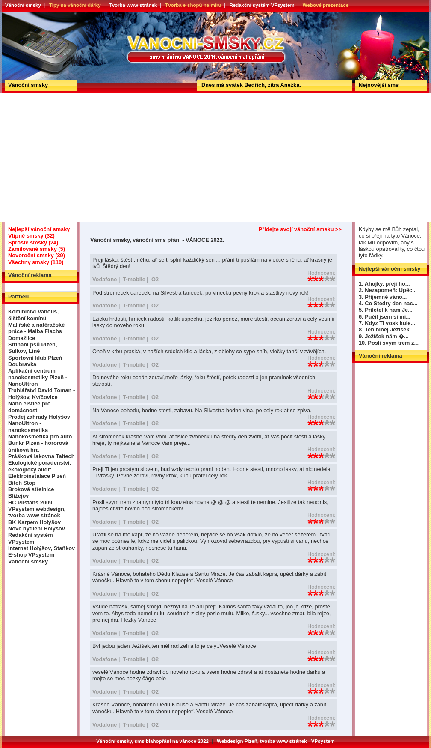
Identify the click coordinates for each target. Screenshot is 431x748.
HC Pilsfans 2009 (30, 502)
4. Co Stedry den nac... (388, 303)
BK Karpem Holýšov (34, 522)
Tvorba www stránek (133, 5)
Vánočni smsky (28, 561)
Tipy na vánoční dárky (75, 5)
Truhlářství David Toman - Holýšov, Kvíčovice (41, 393)
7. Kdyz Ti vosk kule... (387, 323)
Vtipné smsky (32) (31, 235)
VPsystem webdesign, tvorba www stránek (36, 512)
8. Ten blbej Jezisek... (386, 329)
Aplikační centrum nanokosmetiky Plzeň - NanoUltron (37, 377)
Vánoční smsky (23, 5)
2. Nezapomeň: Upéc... (388, 290)
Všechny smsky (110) (35, 262)
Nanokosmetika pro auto (40, 436)
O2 (155, 279)
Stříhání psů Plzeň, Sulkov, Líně (32, 347)
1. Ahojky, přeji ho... (384, 283)
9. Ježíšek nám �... (384, 336)
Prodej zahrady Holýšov (39, 417)
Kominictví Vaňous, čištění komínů (33, 314)
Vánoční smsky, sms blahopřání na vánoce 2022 (152, 741)
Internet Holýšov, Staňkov (41, 548)
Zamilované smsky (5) (36, 249)
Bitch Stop (21, 483)
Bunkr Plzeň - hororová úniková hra (38, 446)
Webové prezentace (325, 5)
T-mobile (134, 279)
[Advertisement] (215, 158)
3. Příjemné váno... (383, 297)
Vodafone (104, 279)
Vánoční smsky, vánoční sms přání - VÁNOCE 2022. (33, 14)
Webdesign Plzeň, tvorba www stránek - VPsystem (276, 741)
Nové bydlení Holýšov (36, 528)
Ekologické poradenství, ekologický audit (39, 465)
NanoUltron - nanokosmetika (28, 426)
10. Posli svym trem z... (389, 343)
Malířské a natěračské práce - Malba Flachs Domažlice (36, 331)
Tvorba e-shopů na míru (193, 5)
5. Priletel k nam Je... (386, 310)
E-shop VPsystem (31, 554)
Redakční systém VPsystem (261, 5)
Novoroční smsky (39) (36, 255)
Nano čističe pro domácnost (29, 406)
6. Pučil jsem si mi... (384, 316)
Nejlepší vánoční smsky (39, 229)
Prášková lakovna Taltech (41, 456)
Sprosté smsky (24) (33, 242)
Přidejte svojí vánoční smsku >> (300, 229)
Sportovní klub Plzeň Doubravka (35, 361)
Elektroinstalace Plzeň (37, 476)
